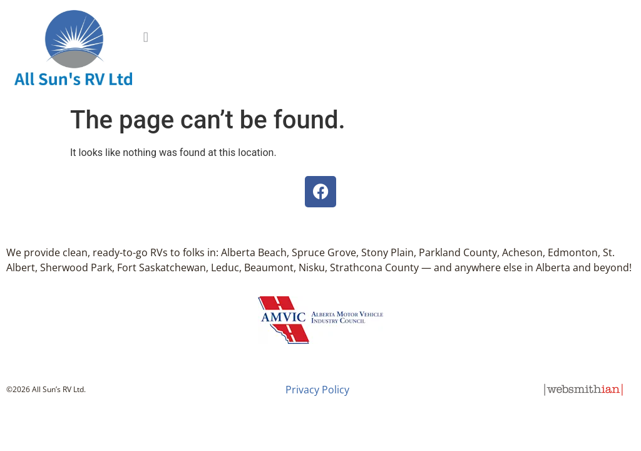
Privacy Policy (317, 390)
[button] (145, 34)
